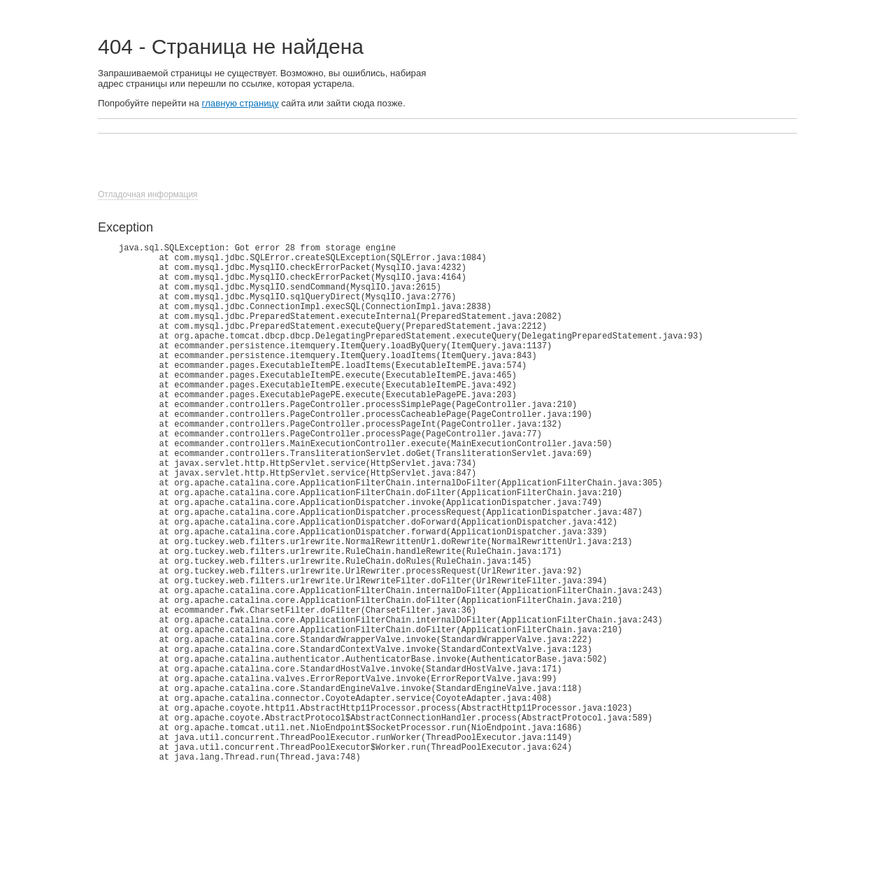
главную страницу (240, 103)
